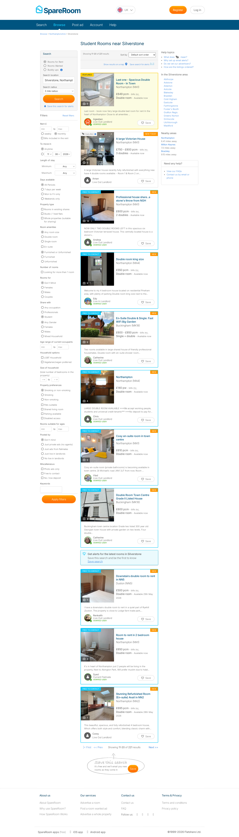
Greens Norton (171, 115)
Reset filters (68, 115)
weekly (47, 133)
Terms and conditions (174, 802)
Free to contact (51, 473)
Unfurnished (50, 261)
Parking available (52, 413)
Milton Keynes (168, 144)
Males (47, 292)
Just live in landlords (54, 453)
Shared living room (53, 409)
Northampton (168, 138)
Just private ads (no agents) (58, 444)
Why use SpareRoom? (53, 808)
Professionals (51, 312)
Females (48, 287)
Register (178, 10)
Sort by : (138, 55)
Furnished (49, 257)
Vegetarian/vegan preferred (58, 362)
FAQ (123, 808)
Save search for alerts (142, 64)
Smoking (48, 395)
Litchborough (170, 122)
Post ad (77, 25)
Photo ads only (51, 469)
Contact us (127, 802)
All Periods (49, 184)
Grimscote (169, 119)
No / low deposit (52, 478)
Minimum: (47, 166)
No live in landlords (54, 458)
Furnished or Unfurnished (57, 252)
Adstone (168, 82)
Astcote (167, 89)
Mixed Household (53, 336)
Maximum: (47, 173)
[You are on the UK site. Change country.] (125, 10)
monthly (62, 133)
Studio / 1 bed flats (53, 213)
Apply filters (59, 499)
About (50, 802)
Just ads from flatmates (56, 449)
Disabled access (52, 418)
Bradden (168, 95)
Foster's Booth (171, 109)
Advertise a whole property (96, 814)
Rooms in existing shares (57, 209)
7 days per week (52, 189)
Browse (59, 25)
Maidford (168, 125)
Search (41, 25)
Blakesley (168, 92)
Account (96, 25)
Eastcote (168, 102)
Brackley (165, 151)
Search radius (50, 87)
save (133, 768)
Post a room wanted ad (93, 808)
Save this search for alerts (59, 106)
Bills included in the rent (56, 138)
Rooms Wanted (55, 65)
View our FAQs (174, 171)
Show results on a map (116, 64)
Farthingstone (171, 105)
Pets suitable (50, 405)
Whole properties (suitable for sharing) (57, 220)
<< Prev (98, 747)
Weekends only (52, 198)
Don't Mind (50, 283)
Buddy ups (55, 69)
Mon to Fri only (52, 194)
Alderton (168, 86)
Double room (51, 236)
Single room (50, 241)
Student (48, 317)
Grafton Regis (171, 112)
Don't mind (50, 439)
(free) (52, 832)
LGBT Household (52, 357)
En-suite (48, 246)
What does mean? (175, 57)
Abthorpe (168, 79)
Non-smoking (51, 399)
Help (112, 25)
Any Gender (50, 322)
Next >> (153, 747)
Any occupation (52, 307)
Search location (51, 75)
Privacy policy (170, 808)
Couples (48, 296)
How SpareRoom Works (54, 814)
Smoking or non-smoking (57, 390)
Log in (197, 10)
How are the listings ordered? (179, 67)
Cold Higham (170, 99)
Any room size (51, 232)
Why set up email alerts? (176, 60)
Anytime (48, 149)
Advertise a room (90, 802)
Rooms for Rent (55, 61)
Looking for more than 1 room (59, 272)
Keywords (45, 484)
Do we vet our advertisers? (177, 63)
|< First (87, 747)
